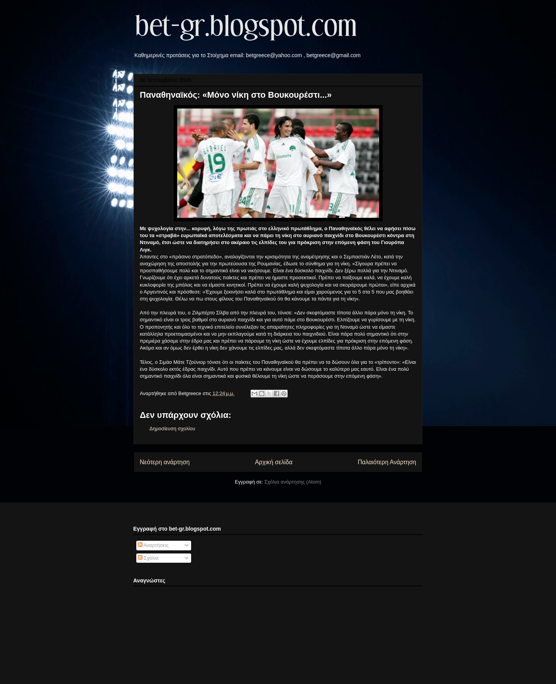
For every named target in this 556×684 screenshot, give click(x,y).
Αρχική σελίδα (273, 462)
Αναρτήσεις (153, 545)
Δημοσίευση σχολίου (172, 428)
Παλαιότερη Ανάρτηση (387, 462)
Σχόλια (148, 558)
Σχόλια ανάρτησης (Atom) (292, 482)
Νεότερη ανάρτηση (165, 462)
